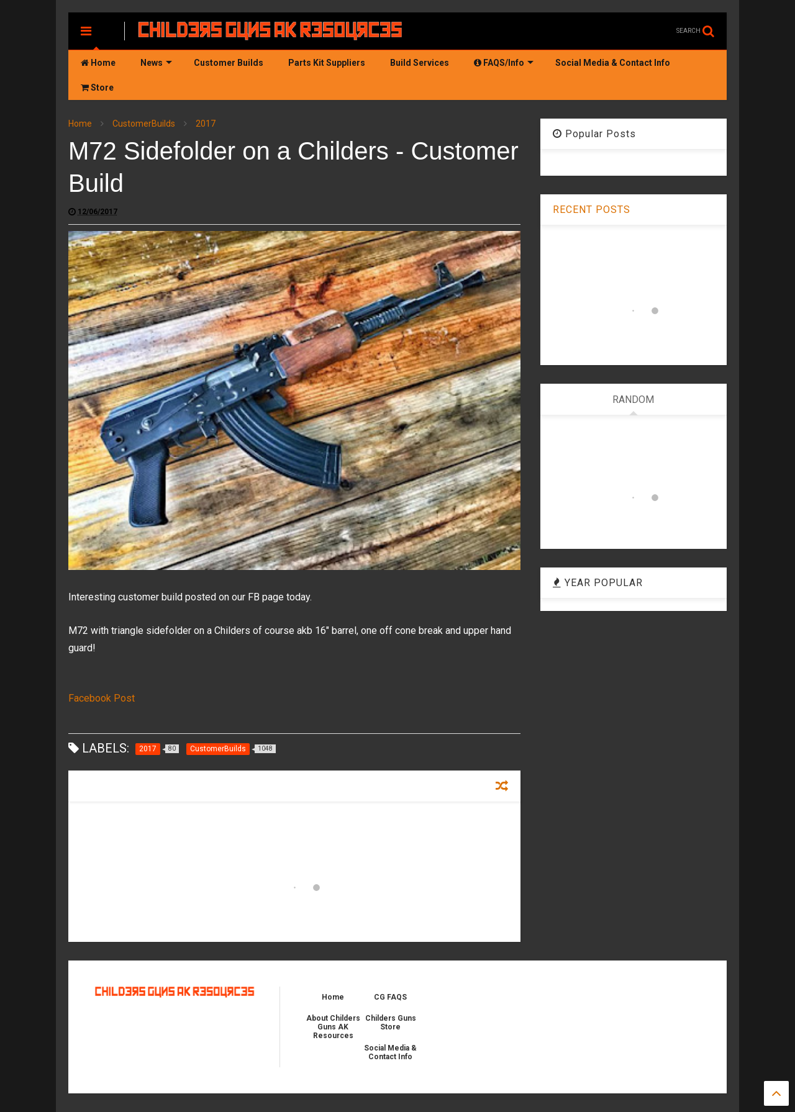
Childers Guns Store (390, 1022)
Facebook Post (101, 698)
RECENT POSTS (591, 209)
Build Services (419, 63)
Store (97, 88)
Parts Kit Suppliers (326, 63)
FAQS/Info (504, 63)
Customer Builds (228, 63)
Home (98, 63)
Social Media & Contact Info (612, 63)
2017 (206, 124)
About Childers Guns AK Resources (333, 1027)
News (156, 63)
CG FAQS (390, 997)
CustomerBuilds (143, 124)
